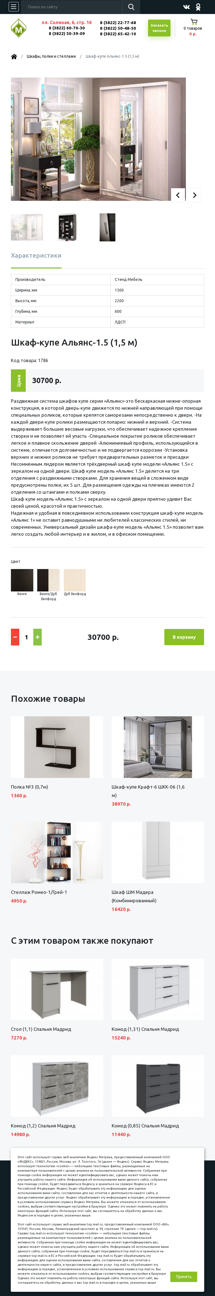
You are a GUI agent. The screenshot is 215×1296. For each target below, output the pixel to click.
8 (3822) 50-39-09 (67, 33)
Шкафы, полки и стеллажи (51, 56)
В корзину (184, 637)
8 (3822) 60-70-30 (67, 27)
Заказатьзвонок (159, 28)
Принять (184, 1276)
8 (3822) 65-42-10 (118, 33)
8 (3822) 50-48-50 (118, 28)
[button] (178, 195)
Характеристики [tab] (36, 255)
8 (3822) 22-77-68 (118, 22)
